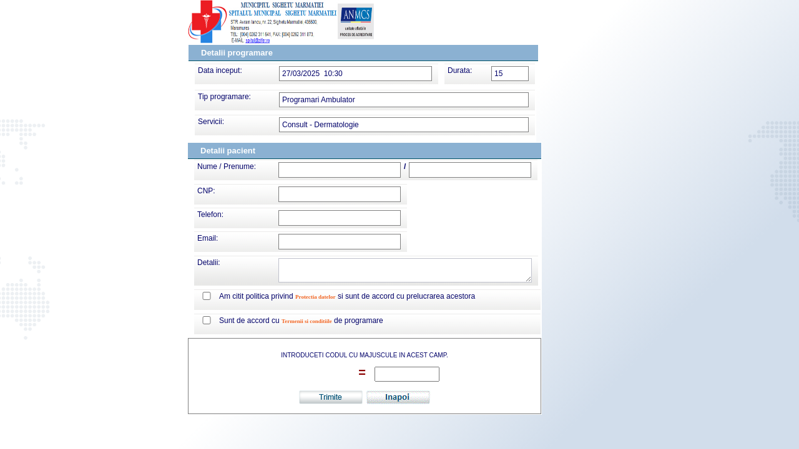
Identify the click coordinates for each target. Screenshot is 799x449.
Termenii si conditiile (307, 321)
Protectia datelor (315, 297)
